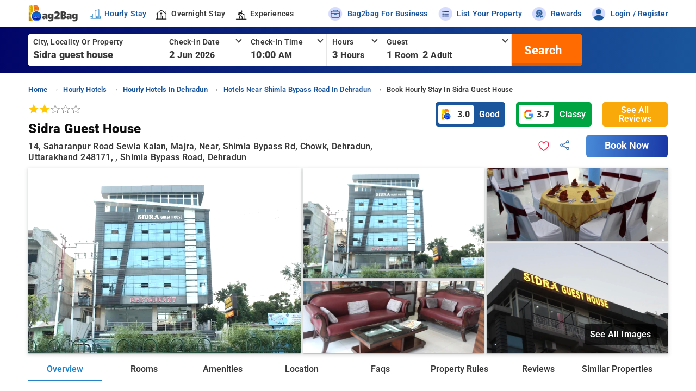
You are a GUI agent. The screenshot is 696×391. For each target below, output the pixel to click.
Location (302, 369)
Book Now (627, 145)
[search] (541, 50)
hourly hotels (85, 89)
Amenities (223, 369)
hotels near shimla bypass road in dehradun (297, 89)
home (37, 89)
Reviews (538, 369)
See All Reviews (635, 114)
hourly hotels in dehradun (165, 89)
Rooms (144, 369)
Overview (65, 369)
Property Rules (459, 369)
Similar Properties (617, 369)
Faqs (380, 369)
